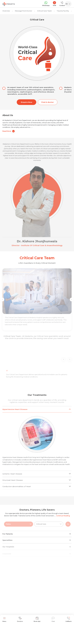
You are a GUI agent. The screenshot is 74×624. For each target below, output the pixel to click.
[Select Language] (68, 3)
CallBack (68, 619)
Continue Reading (63, 516)
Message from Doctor (23, 11)
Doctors (20, 619)
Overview (6, 11)
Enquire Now (26, 102)
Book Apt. (37, 619)
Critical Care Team (44, 11)
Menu (4, 619)
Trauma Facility (63, 11)
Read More (8, 131)
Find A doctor (47, 102)
